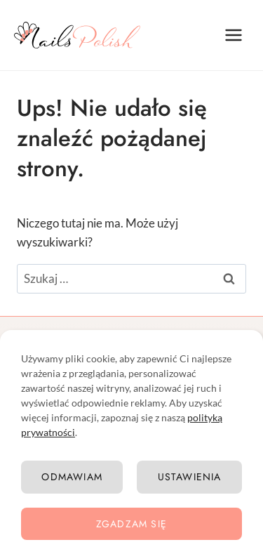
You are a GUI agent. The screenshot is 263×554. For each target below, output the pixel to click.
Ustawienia (190, 477)
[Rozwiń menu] (233, 34)
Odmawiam (71, 477)
